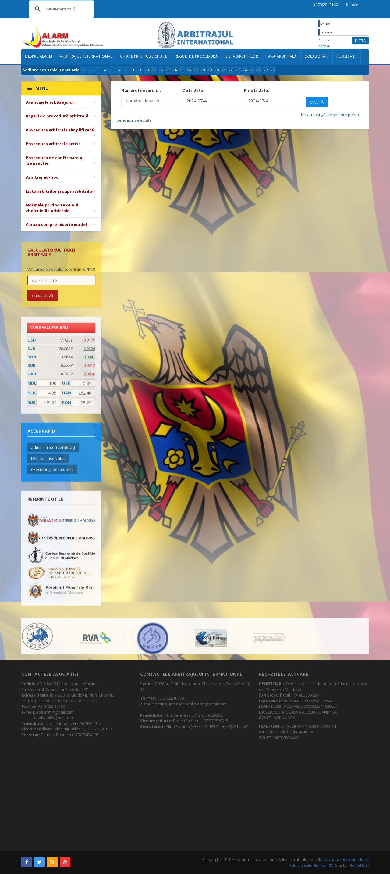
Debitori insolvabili (48, 462)
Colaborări (316, 56)
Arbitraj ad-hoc (42, 177)
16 (188, 70)
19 (209, 70)
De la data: (193, 90)
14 (174, 70)
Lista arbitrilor (241, 56)
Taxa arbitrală (281, 56)
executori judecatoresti (52, 473)
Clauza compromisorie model (56, 224)
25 (252, 70)
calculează (42, 299)
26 (259, 70)
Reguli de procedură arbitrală (57, 116)
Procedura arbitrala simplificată (60, 130)
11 (153, 70)
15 (181, 70)
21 (224, 70)
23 (238, 70)
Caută (317, 102)
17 (195, 70)
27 (266, 70)
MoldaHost (359, 865)
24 (245, 70)
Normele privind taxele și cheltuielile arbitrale (52, 207)
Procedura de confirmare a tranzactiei (54, 160)
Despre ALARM (38, 56)
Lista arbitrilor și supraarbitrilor (60, 191)
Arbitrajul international (86, 56)
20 (216, 70)
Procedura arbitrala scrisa (53, 143)
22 (231, 70)
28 (273, 70)
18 (202, 70)
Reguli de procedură (196, 56)
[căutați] (60, 9)
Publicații (346, 56)
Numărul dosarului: (141, 90)
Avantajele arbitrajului (50, 102)
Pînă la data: (256, 90)
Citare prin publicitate (143, 56)
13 (167, 70)
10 (146, 70)
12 (160, 70)
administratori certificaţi (53, 451)
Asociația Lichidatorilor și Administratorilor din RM (329, 862)
